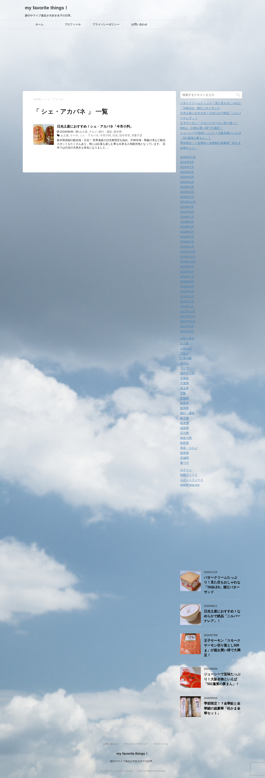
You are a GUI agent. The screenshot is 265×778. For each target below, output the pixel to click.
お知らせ (186, 348)
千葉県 (184, 383)
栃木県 (118, 131)
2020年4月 (187, 182)
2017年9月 (187, 326)
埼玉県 (184, 388)
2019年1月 (187, 246)
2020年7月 (187, 167)
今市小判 (105, 135)
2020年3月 (187, 187)
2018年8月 (187, 271)
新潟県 (184, 408)
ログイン (186, 470)
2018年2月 (187, 301)
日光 (115, 135)
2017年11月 (188, 316)
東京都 (184, 418)
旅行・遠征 (105, 131)
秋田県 (184, 443)
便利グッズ (187, 373)
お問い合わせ (139, 24)
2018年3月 (187, 296)
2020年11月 (188, 157)
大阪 (183, 393)
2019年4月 (187, 231)
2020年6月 (187, 172)
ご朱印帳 (186, 358)
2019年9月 (187, 207)
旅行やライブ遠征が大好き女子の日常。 (132, 761)
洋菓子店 (136, 135)
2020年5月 (187, 177)
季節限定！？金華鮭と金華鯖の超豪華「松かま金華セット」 (222, 708)
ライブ (184, 368)
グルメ (93, 131)
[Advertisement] (132, 60)
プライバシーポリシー (106, 24)
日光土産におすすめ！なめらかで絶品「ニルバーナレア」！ (222, 616)
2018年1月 (187, 306)
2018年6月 (187, 281)
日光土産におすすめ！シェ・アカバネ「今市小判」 (95, 126)
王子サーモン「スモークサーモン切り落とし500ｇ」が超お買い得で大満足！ (222, 648)
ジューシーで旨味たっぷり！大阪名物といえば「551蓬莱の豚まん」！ (222, 679)
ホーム (39, 24)
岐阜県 (184, 403)
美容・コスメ (189, 448)
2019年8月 (187, 211)
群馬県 (184, 453)
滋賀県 (184, 428)
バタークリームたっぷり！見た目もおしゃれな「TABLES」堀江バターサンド (222, 585)
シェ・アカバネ (89, 135)
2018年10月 (188, 261)
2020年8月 (187, 162)
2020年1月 (187, 197)
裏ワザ (184, 463)
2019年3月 (187, 236)
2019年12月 (188, 202)
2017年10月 (188, 321)
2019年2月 (187, 241)
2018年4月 (187, 291)
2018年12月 (188, 251)
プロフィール (73, 24)
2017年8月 (187, 331)
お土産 (84, 131)
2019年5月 (187, 226)
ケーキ (74, 135)
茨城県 (184, 458)
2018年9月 (187, 266)
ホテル (184, 363)
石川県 (184, 433)
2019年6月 (187, 221)
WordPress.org (189, 485)
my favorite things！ (47, 7)
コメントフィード (191, 480)
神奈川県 (186, 438)
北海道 (184, 378)
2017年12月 (188, 311)
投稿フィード (189, 475)
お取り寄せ (187, 338)
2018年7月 (187, 276)
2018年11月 (188, 256)
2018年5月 (187, 286)
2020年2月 (187, 192)
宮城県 (184, 398)
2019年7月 (187, 216)
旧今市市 (124, 135)
